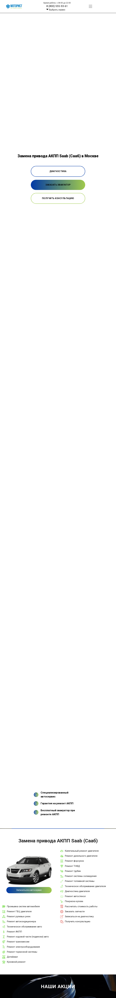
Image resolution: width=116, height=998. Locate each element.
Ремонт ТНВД (72, 866)
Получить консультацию (77, 921)
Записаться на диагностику (79, 916)
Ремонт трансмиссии (18, 941)
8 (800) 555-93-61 (57, 6)
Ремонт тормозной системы (22, 951)
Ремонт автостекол (75, 896)
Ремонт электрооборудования (23, 946)
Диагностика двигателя (77, 891)
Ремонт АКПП (14, 931)
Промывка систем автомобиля (23, 906)
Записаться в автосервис (29, 890)
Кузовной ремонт (16, 961)
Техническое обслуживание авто (24, 926)
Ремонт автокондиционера (21, 921)
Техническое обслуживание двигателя (85, 886)
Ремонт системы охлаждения (81, 876)
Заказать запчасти (75, 911)
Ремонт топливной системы (79, 881)
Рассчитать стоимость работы (81, 906)
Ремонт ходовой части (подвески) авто (28, 936)
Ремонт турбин (73, 871)
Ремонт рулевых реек (19, 916)
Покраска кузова (74, 901)
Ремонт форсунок (74, 861)
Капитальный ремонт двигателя (82, 851)
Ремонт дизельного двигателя (81, 856)
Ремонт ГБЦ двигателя (19, 911)
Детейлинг (12, 956)
